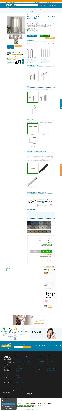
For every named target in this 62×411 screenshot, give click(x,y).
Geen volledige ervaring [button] (9, 406)
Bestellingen (29, 361)
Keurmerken (18, 366)
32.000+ (50, 400)
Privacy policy (18, 384)
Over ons (17, 375)
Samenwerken (18, 377)
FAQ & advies (8, 2)
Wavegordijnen (8, 267)
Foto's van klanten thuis (20, 2)
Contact (17, 357)
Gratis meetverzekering (41, 361)
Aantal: (45, 248)
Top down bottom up (52, 370)
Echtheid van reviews (41, 371)
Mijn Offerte (28, 364)
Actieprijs (39, 240)
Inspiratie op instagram (52, 366)
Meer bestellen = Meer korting (20, 361)
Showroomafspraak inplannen (20, 363)
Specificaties (8, 265)
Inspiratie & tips (48, 2)
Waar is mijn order (18, 359)
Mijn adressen (29, 359)
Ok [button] (8, 403)
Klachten (39, 367)
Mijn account (54, 2)
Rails (6, 270)
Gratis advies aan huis (52, 361)
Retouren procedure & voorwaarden (41, 365)
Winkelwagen (52, 5)
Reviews (50, 359)
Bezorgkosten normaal (47, 244)
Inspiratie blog (51, 357)
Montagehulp (40, 363)
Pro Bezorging (8, 268)
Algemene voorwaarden (19, 389)
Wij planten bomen (19, 368)
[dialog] (9, 399)
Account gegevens (29, 357)
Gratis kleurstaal (32, 35)
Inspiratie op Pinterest (52, 368)
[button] (8, 408)
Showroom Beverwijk (52, 363)
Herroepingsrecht (40, 369)
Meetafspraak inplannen (20, 382)
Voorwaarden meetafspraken (20, 387)
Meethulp (39, 357)
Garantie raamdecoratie (19, 379)
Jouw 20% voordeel (41, 242)
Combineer (42, 260)
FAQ (6, 269)
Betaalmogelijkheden (19, 364)
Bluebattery (17, 386)
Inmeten (7, 266)
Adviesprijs (40, 238)
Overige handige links (52, 371)
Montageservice (10, 48)
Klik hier (44, 194)
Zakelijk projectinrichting (19, 380)
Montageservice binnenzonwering (18, 371)
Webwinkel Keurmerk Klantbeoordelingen (7, 381)
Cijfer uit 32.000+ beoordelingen (39, 2)
